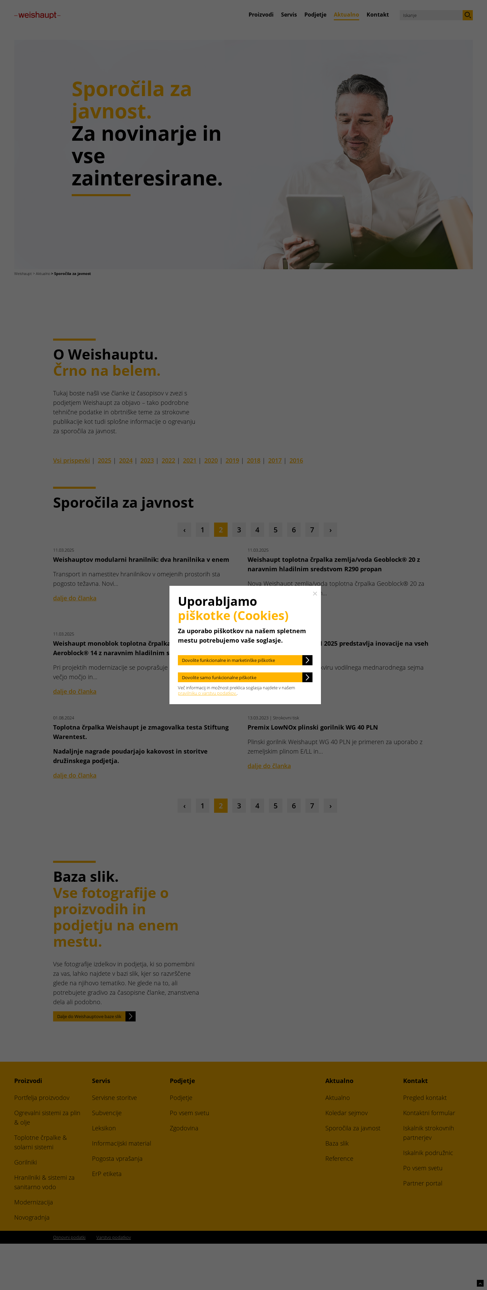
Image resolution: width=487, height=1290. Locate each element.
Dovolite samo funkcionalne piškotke (219, 677)
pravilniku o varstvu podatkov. (207, 693)
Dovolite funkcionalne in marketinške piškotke (228, 660)
